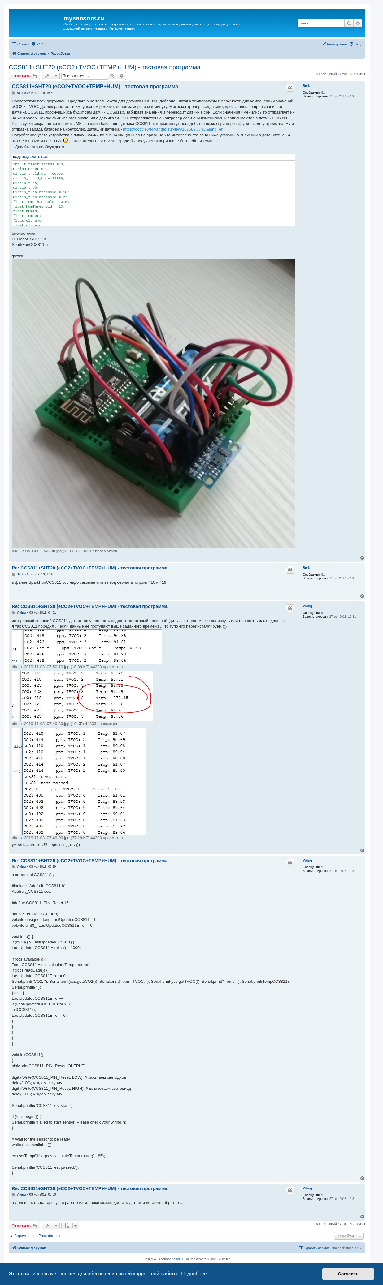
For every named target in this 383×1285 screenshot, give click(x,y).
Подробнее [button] (194, 1273)
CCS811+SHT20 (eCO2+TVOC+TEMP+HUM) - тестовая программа (104, 67)
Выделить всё (35, 157)
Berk (306, 86)
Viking (307, 606)
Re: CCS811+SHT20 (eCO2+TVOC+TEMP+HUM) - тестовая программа (90, 567)
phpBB (176, 1259)
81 (323, 92)
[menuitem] (37, 44)
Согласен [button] (348, 1273)
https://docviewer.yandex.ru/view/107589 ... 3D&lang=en (173, 129)
